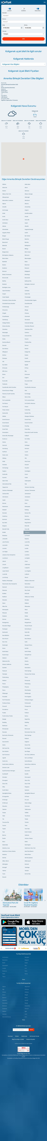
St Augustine (5, 796)
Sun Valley (27, 439)
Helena (26, 455)
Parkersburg (5, 677)
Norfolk (26, 648)
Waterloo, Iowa (6, 848)
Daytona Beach (6, 342)
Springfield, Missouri (30, 793)
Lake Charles (5, 542)
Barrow (4, 835)
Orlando (27, 664)
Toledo (26, 819)
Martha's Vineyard (29, 587)
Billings (26, 248)
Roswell (4, 738)
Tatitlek (26, 812)
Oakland (4, 658)
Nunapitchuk (28, 654)
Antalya (27, 992)
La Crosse (27, 535)
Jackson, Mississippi (7, 490)
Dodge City (27, 352)
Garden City (28, 413)
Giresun (27, 1008)
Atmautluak (5, 229)
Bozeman (27, 265)
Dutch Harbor (28, 832)
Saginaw (27, 741)
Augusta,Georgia (29, 229)
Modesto (4, 616)
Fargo (26, 384)
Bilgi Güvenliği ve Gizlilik (18, 1039)
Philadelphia (5, 687)
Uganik (4, 758)
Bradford (4, 268)
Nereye (4, 19)
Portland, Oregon (29, 700)
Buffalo (4, 281)
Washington (28, 845)
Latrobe (27, 551)
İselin (26, 642)
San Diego (27, 751)
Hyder (26, 477)
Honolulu (4, 464)
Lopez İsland (5, 571)
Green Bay (27, 429)
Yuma (3, 874)
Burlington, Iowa (6, 287)
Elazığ (26, 1003)
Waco (3, 841)
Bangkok (27, 957)
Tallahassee (28, 809)
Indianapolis (28, 480)
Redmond (4, 725)
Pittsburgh (5, 693)
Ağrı (3, 989)
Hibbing (4, 458)
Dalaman (4, 1000)
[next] (44, 900)
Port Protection (6, 700)
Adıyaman (27, 986)
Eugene (27, 377)
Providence (5, 709)
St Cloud (27, 796)
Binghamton (5, 252)
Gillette (4, 416)
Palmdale (4, 674)
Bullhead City (28, 281)
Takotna (4, 809)
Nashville (27, 632)
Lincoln (4, 564)
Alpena (4, 203)
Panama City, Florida (30, 674)
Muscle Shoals (28, 625)
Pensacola (27, 680)
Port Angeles (28, 696)
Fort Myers (5, 403)
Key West (4, 522)
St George (4, 799)
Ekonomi (9, 9)
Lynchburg (5, 577)
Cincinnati (27, 316)
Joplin (3, 500)
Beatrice (27, 239)
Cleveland (27, 319)
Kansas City (28, 513)
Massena (4, 590)
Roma (26, 973)
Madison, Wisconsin (29, 580)
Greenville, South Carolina (31, 432)
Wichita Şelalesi (29, 857)
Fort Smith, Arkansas (30, 403)
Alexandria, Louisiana (7, 200)
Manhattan (27, 584)
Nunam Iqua (5, 654)
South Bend (5, 790)
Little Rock (27, 564)
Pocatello (4, 696)
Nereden (4, 13)
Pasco (26, 677)
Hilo (26, 458)
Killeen (4, 397)
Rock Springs (28, 735)
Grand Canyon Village (7, 390)
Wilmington (5, 864)
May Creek (27, 590)
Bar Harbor (27, 236)
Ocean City (27, 745)
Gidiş (3, 25)
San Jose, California (30, 754)
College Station (6, 323)
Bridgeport (27, 271)
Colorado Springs (29, 323)
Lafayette (4, 538)
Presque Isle (28, 706)
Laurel (26, 451)
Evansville (4, 381)
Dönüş (25, 25)
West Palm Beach (29, 851)
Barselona (4, 960)
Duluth (26, 358)
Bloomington (28, 258)
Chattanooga (5, 306)
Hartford (4, 451)
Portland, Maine (6, 703)
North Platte (28, 651)
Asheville (27, 219)
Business (23, 9)
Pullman (27, 712)
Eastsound (27, 361)
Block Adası (5, 258)
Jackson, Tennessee (30, 490)
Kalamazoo (5, 506)
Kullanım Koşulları (30, 1039)
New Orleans (28, 638)
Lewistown (5, 558)
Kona (26, 503)
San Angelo (27, 748)
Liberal (4, 561)
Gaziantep (27, 1006)
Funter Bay (27, 410)
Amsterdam (5, 957)
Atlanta (4, 226)
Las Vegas (5, 551)
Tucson (4, 825)
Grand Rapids (5, 426)
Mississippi (5, 332)
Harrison (27, 448)
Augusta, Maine (6, 232)
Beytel (4, 248)
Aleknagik (27, 197)
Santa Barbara (28, 761)
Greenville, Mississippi (7, 435)
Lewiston (27, 555)
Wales (26, 841)
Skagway (27, 787)
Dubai (26, 962)
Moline (26, 616)
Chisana (27, 313)
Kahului (4, 503)
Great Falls (5, 429)
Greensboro (5, 432)
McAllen (4, 593)
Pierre (3, 690)
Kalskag (27, 509)
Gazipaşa (4, 1008)
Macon (26, 577)
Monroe (4, 619)
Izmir (26, 1014)
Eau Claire (4, 364)
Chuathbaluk (5, 316)
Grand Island (5, 422)
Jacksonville (5, 493)
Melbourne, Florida (29, 596)
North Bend (5, 651)
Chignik (4, 313)
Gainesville (5, 413)
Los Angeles (28, 571)
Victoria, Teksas (29, 838)
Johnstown (5, 497)
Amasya (27, 989)
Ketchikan (27, 519)
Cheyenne (5, 310)
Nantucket (5, 632)
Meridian (27, 600)
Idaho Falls (5, 480)
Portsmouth (28, 703)
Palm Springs (28, 671)
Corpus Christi (5, 335)
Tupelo (4, 828)
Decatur (4, 345)
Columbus (4, 329)
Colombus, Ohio (28, 329)
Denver (26, 345)
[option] (13, 900)
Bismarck (27, 255)
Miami (3, 603)
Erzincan (4, 1006)
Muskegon (5, 629)
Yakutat (27, 870)
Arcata (26, 216)
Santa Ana (5, 761)
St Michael (5, 803)
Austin (26, 232)
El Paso (26, 368)
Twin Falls (27, 828)
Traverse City (5, 822)
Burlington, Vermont (30, 284)
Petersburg (27, 683)
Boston (4, 265)
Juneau (27, 500)
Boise (26, 261)
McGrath (27, 593)
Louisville (4, 574)
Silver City (27, 780)
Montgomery (5, 622)
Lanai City (27, 542)
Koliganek (27, 532)
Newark (4, 877)
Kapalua (27, 538)
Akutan (4, 190)
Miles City (4, 606)
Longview (27, 567)
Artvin (3, 995)
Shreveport (27, 777)
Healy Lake (5, 455)
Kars (26, 1017)
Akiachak (4, 187)
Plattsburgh (28, 693)
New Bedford (5, 635)
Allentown (27, 200)
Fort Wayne (5, 406)
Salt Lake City (5, 748)
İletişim (17, 1036)
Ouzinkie (4, 667)
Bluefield (4, 261)
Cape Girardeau (6, 290)
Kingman (4, 526)
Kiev (26, 965)
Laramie (4, 548)
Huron (26, 474)
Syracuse (27, 806)
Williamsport (28, 861)
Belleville (4, 245)
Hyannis (4, 477)
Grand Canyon (6, 419)
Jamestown (28, 493)
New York (4, 642)
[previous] (3, 900)
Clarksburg (5, 319)
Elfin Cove (4, 371)
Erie (3, 377)
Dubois (26, 355)
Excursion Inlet (28, 381)
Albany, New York (6, 194)
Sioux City (4, 783)
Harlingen (27, 445)
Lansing (27, 545)
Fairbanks (4, 384)
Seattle (26, 774)
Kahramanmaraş (6, 1017)
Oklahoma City (6, 661)
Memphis (4, 600)
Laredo (26, 548)
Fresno (26, 406)
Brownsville (5, 277)
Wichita (4, 857)
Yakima (4, 870)
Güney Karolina (6, 326)
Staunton (4, 806)
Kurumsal (10, 1036)
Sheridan (4, 777)
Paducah (4, 671)
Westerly (4, 854)
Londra (4, 968)
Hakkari (4, 1011)
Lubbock (27, 574)
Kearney (27, 516)
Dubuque (4, 358)
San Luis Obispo (29, 758)
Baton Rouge (5, 239)
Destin (4, 838)
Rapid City (27, 719)
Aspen (26, 223)
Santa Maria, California (8, 764)
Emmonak (27, 374)
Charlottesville (28, 303)
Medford (4, 596)
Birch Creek (28, 252)
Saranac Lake (5, 767)
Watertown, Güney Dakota (8, 851)
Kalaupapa (27, 506)
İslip (26, 484)
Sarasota (27, 767)
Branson (4, 271)
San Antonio (5, 751)
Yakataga (27, 867)
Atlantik (27, 226)
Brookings (27, 274)
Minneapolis (5, 609)
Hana (26, 442)
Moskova (4, 971)
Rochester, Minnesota (7, 735)
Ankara (4, 992)
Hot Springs (5, 468)
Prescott (4, 706)
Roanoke (4, 732)
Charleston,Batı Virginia (30, 300)
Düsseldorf (5, 965)
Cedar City (27, 294)
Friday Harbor (5, 410)
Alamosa (27, 190)
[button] (23, 159)
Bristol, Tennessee (6, 274)
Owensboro (27, 667)
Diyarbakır (5, 1003)
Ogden (26, 658)
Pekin (3, 973)
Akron (26, 187)
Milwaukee (27, 606)
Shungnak (5, 780)
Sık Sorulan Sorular (34, 1036)
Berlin (3, 962)
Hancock (4, 445)
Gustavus (4, 439)
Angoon (27, 210)
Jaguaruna (5, 487)
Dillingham (5, 352)
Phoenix (27, 687)
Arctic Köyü (5, 219)
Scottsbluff (5, 774)
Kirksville (27, 526)
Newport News (28, 645)
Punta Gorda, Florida (7, 716)
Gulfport (27, 435)
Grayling (27, 426)
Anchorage (5, 210)
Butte (26, 287)
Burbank (4, 284)
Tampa (4, 812)
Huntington (27, 471)
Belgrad (27, 960)
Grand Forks (28, 419)
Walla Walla (5, 845)
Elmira (3, 374)
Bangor (4, 236)
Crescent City (28, 335)
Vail (3, 361)
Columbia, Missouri (29, 326)
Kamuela (4, 513)
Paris (26, 971)
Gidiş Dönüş (37, 9)
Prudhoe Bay (28, 342)
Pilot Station (28, 690)
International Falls (6, 484)
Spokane (27, 790)
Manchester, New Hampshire (9, 584)
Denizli (26, 1000)
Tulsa (26, 825)
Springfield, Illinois (6, 793)
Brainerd (27, 268)
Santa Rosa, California (30, 764)
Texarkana (27, 816)
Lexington (27, 558)
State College (28, 803)
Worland (27, 864)
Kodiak (4, 532)
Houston (27, 468)
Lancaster (5, 545)
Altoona (27, 203)
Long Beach (5, 567)
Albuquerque (5, 197)
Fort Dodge (27, 393)
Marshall (4, 587)
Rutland (27, 738)
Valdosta (27, 835)
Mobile (26, 613)
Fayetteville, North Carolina (9, 387)
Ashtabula (5, 223)
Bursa (26, 997)
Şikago (26, 310)
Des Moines (5, 348)
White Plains (28, 854)
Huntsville (4, 474)
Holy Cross (27, 461)
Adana (4, 986)
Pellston (4, 680)
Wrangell (4, 867)
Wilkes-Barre (5, 861)
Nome (3, 648)
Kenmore (4, 519)
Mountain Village (6, 625)
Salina (3, 745)
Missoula (4, 613)
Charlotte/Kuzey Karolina (8, 303)
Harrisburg (5, 448)
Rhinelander (5, 729)
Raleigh (4, 719)
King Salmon (28, 522)
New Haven (5, 638)
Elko (26, 371)
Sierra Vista (27, 397)
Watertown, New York (30, 848)
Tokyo (3, 976)
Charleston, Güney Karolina (9, 300)
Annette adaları (28, 213)
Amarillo (4, 207)
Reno (26, 725)
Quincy (26, 716)
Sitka (3, 787)
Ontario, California (6, 664)
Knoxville (27, 529)
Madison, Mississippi (7, 580)
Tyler (3, 832)
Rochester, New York (30, 732)
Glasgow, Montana (29, 416)
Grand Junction (29, 422)
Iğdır (26, 1011)
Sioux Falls (27, 783)
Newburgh (5, 645)
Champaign (27, 297)
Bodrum (4, 997)
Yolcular (4, 31)
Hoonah (27, 464)
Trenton (27, 822)
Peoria (4, 683)
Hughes (4, 471)
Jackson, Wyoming (29, 487)
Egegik (26, 364)
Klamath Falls (5, 529)
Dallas (3, 339)
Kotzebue (4, 535)
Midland (27, 603)
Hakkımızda (24, 1036)
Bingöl (26, 995)
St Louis (27, 799)
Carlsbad (27, 290)
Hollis (3, 461)
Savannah (27, 770)
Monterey (27, 619)
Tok (3, 819)
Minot (26, 609)
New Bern (27, 635)
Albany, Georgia (29, 194)
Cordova (27, 332)
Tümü (23, 979)
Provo (26, 709)
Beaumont (5, 242)
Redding (27, 722)
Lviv (26, 968)
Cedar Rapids (5, 297)
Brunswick (27, 277)
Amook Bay (27, 207)
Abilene (4, 184)
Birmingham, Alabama (7, 255)
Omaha (26, 661)
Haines (4, 442)
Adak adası (27, 184)
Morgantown (28, 622)
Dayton (26, 339)
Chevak (27, 306)
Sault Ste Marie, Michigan (8, 770)
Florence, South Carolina (8, 393)
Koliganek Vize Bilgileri (10, 64)
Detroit (26, 348)
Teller (3, 816)
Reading (4, 722)
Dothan (4, 355)
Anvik (3, 216)
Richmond (27, 729)
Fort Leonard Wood (29, 400)
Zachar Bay (28, 874)
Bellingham (27, 245)
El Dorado (4, 368)
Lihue (26, 561)
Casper (4, 294)
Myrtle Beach (28, 629)
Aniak (3, 213)
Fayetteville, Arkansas (30, 387)
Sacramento (5, 741)
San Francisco (6, 754)
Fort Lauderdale (6, 400)
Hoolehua (4, 516)
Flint (26, 390)
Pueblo (4, 712)
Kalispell (4, 509)
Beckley (27, 242)
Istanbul (4, 1014)
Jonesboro (27, 497)
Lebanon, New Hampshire (8, 555)
